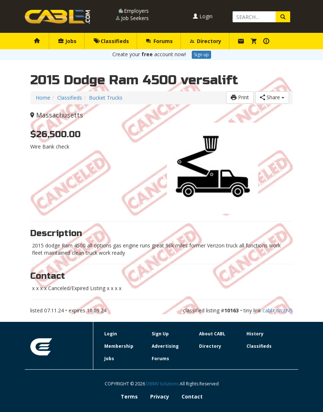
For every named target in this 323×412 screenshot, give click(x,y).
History (255, 334)
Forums (159, 41)
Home (43, 97)
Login (203, 16)
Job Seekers (135, 18)
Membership (118, 346)
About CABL (212, 334)
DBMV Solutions (163, 384)
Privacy (159, 396)
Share (272, 97)
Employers (136, 10)
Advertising (165, 346)
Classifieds (111, 41)
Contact (192, 396)
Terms (129, 396)
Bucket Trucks (105, 97)
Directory (205, 41)
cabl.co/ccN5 (277, 310)
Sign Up (160, 334)
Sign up (201, 54)
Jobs (67, 41)
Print (240, 97)
